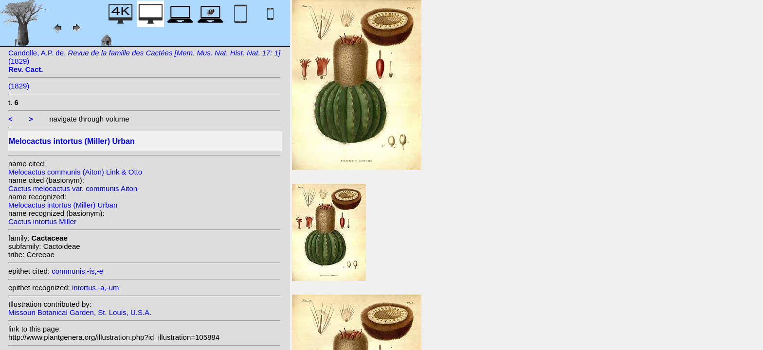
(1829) (18, 86)
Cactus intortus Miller (42, 221)
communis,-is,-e (77, 271)
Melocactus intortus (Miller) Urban (62, 205)
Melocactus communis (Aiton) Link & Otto (75, 172)
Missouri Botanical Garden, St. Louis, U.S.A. (79, 312)
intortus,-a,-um (95, 287)
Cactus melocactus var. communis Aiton (72, 188)
